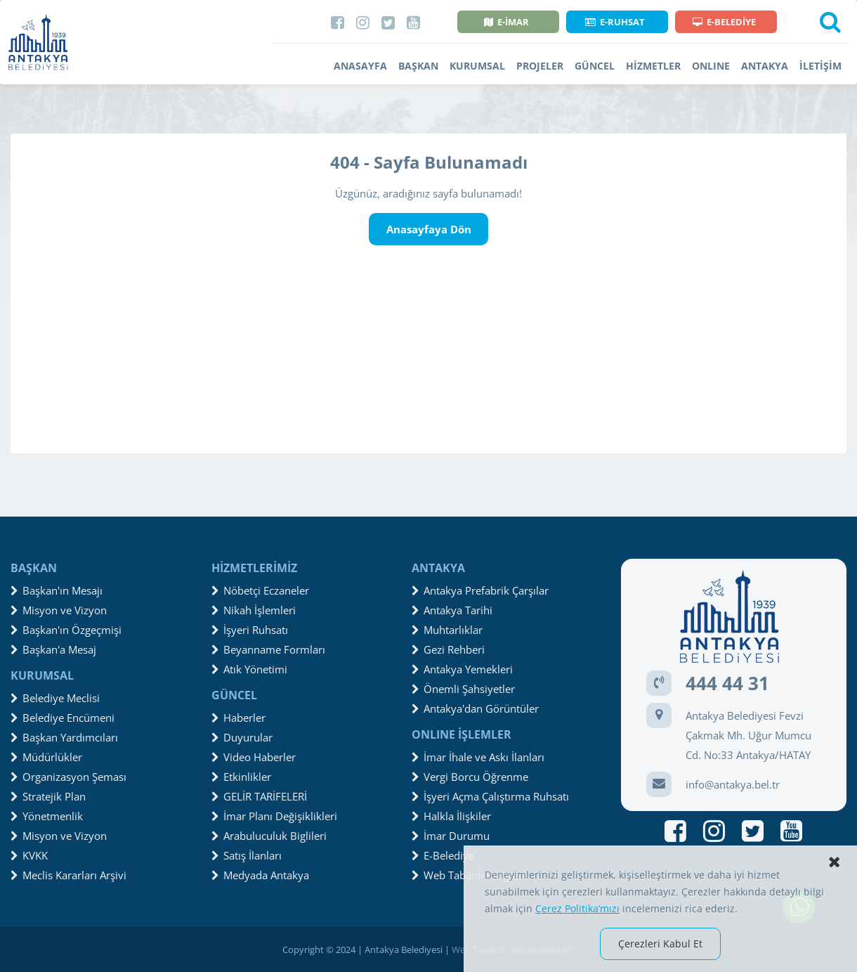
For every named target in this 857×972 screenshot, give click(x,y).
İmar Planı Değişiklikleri (274, 816)
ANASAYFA (360, 65)
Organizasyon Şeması (68, 777)
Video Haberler (253, 757)
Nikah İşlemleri (253, 610)
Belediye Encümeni (63, 718)
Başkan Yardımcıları (64, 737)
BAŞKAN (418, 65)
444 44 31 (727, 683)
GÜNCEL (595, 65)
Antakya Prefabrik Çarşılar (480, 590)
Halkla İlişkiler (451, 816)
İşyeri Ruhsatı (249, 630)
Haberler (238, 718)
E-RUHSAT (615, 21)
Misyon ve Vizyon (59, 610)
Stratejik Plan (48, 796)
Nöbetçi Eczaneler (260, 590)
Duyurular (242, 737)
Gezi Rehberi (448, 649)
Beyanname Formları (268, 649)
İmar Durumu (451, 836)
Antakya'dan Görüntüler (475, 708)
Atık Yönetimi (249, 669)
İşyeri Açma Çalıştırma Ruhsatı (490, 796)
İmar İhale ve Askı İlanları (478, 757)
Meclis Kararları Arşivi (68, 875)
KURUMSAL (477, 65)
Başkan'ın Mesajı (57, 590)
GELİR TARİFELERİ (259, 796)
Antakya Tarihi (452, 610)
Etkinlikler (241, 777)
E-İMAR (506, 21)
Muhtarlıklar (447, 630)
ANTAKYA (764, 65)
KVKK (29, 855)
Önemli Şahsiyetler (463, 689)
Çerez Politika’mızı (577, 908)
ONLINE (711, 65)
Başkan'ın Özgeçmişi (66, 630)
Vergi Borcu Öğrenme (470, 777)
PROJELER (539, 65)
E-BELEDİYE (724, 21)
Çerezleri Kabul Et (660, 943)
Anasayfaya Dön (428, 229)
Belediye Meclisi (55, 698)
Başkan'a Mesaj (53, 649)
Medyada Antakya (260, 875)
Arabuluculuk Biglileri (269, 836)
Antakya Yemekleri (462, 669)
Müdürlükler (46, 757)
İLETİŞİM (820, 65)
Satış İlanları (246, 855)
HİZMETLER (653, 65)
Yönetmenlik (47, 816)
